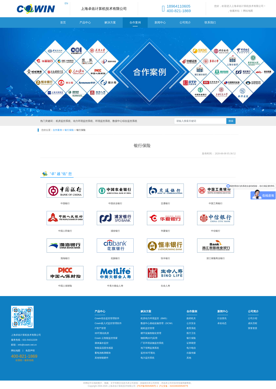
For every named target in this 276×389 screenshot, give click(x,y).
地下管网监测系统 (150, 348)
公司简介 (185, 22)
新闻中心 (160, 22)
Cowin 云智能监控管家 (106, 338)
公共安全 (191, 323)
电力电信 (191, 348)
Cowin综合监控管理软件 (107, 318)
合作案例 (135, 22)
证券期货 (191, 343)
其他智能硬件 (101, 357)
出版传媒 (191, 353)
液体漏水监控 (101, 343)
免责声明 (30, 350)
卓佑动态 (222, 323)
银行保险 (191, 338)
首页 (63, 22)
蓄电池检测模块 (103, 353)
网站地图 (246, 10)
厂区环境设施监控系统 (152, 343)
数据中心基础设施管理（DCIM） (157, 323)
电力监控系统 (147, 357)
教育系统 (191, 328)
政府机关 (191, 318)
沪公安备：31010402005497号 (173, 386)
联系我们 (210, 22)
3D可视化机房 (102, 333)
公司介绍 (252, 318)
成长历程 (252, 323)
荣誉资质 (252, 328)
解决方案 (110, 22)
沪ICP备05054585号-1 (147, 386)
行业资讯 (222, 318)
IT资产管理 (100, 328)
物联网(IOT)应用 (149, 338)
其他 (189, 357)
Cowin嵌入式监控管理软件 (108, 323)
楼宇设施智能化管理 (151, 333)
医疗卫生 (191, 333)
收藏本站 (233, 10)
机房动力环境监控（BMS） (154, 318)
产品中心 (85, 22)
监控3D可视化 (148, 353)
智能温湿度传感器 (104, 348)
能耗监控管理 (147, 328)
